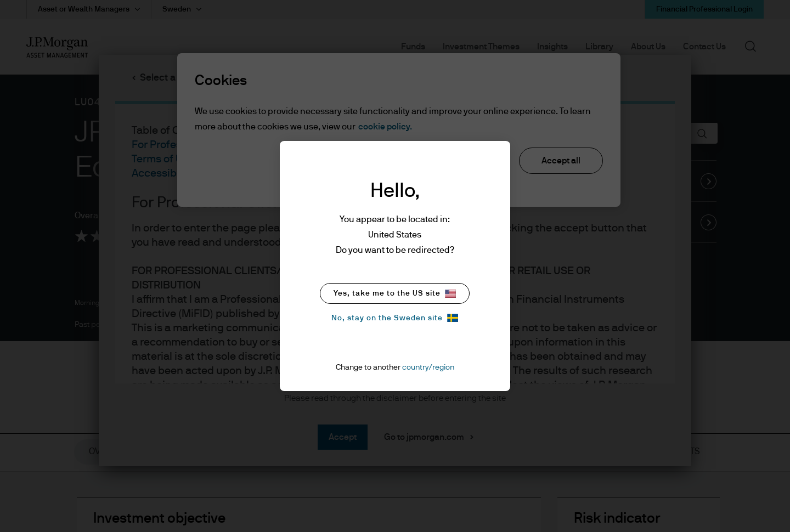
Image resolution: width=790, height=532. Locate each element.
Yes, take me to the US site (395, 294)
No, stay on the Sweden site (394, 318)
